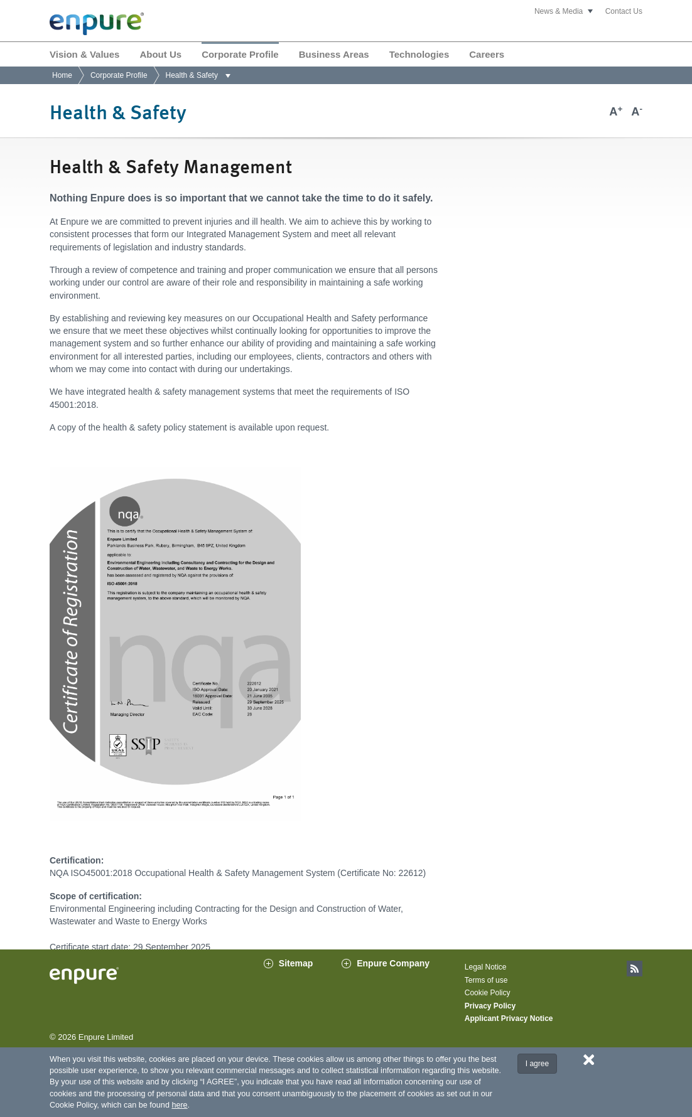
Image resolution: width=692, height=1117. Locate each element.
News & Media (558, 11)
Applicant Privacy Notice (509, 1018)
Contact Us (623, 11)
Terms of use (486, 980)
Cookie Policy (488, 992)
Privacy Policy (490, 1006)
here (179, 1105)
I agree (537, 1063)
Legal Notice (486, 967)
